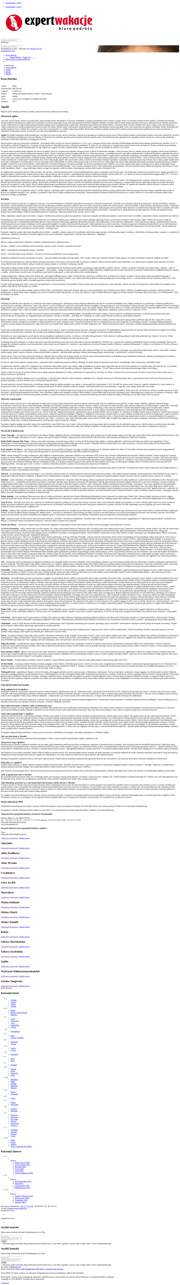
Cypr (12, 1023)
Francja (13, 1044)
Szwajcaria (15, 1123)
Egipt (13, 1036)
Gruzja (13, 1050)
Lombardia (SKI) (21, 1200)
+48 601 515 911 (36, 49)
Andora (13, 1002)
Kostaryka (14, 1073)
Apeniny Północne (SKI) (24, 1196)
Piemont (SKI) (20, 1202)
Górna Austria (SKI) (22, 1165)
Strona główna (11, 68)
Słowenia (14, 1117)
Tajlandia (14, 1130)
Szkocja (14, 1121)
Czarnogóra (15, 1025)
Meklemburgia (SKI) (22, 1188)
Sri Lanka (14, 1119)
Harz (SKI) (19, 1184)
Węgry (13, 1142)
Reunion (14, 1109)
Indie (12, 1059)
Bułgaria (14, 1015)
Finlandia (14, 1042)
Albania (13, 1000)
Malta (13, 1082)
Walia (13, 1140)
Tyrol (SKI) (19, 1171)
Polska (13, 1103)
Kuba (13, 1075)
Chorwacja (15, 1021)
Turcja (13, 1136)
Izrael (13, 1061)
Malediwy (14, 1080)
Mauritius (14, 1086)
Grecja (13, 1048)
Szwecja (14, 1126)
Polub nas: (5, 42)
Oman (13, 1098)
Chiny (13, 1019)
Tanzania (14, 1132)
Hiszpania (14, 1054)
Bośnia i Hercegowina (19, 1013)
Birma (13, 1011)
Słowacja (14, 1115)
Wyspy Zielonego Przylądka (21, 1146)
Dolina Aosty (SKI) (22, 1198)
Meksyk (14, 1088)
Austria (13, 1006)
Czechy (13, 1027)
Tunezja (14, 1134)
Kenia (13, 1071)
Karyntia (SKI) (20, 1167)
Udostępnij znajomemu (9, 838)
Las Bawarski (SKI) (22, 1186)
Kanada (13, 1069)
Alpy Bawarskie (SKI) (23, 1181)
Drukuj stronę (24, 838)
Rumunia (14, 1111)
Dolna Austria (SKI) (22, 1163)
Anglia (13, 1004)
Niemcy (14, 1092)
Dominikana (15, 1031)
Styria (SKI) (19, 1169)
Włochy (14, 1144)
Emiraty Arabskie (17, 1038)
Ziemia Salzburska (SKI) (24, 1173)
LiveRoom (5, 1283)
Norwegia (14, 1094)
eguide (8, 70)
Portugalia (14, 1105)
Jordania (14, 1065)
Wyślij (4, 1241)
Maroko (8, 74)
